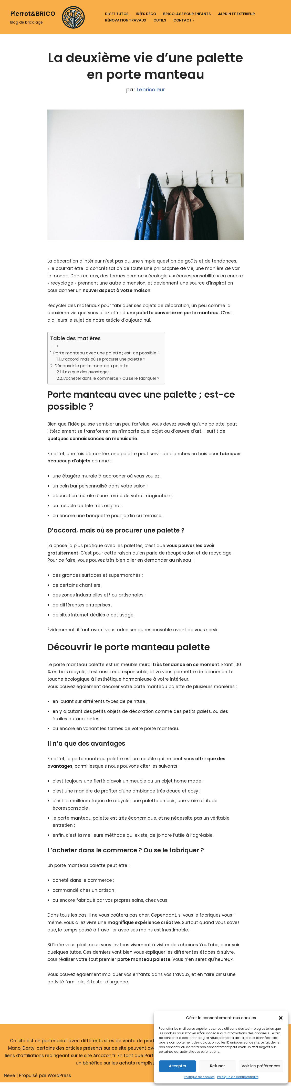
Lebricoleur (151, 89)
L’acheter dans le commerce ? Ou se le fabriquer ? (111, 379)
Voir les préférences (261, 1066)
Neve (9, 1079)
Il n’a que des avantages (86, 372)
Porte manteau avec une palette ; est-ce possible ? (106, 353)
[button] (280, 1017)
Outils (159, 20)
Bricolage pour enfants (187, 14)
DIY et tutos (117, 14)
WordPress (59, 1079)
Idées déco (146, 14)
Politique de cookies (199, 1077)
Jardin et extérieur (236, 14)
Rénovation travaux (125, 20)
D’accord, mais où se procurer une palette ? (103, 360)
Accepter (177, 1066)
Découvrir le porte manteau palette (91, 366)
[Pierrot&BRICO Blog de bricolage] (49, 17)
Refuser (217, 1066)
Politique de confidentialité (237, 1077)
